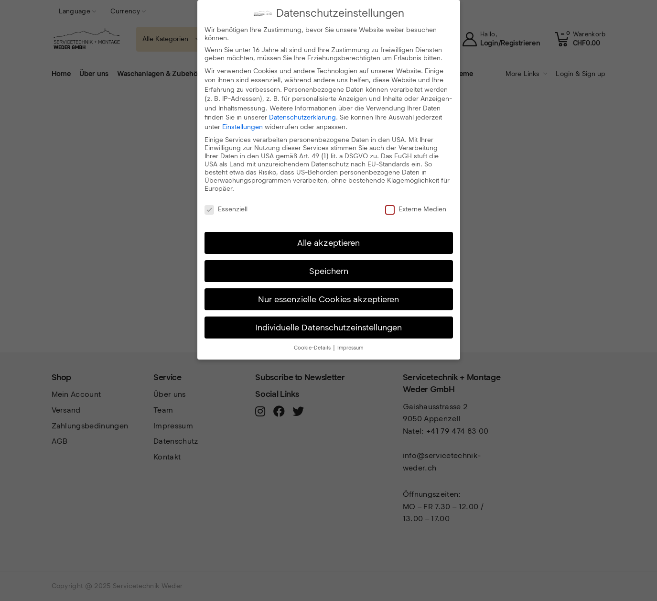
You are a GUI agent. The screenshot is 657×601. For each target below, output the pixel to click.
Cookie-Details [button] (313, 347)
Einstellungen (242, 126)
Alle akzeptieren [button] (328, 242)
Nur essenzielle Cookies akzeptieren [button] (328, 299)
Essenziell (226, 209)
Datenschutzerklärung (302, 117)
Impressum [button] (350, 347)
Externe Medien (415, 209)
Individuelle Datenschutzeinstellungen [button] (329, 327)
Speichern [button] (328, 270)
